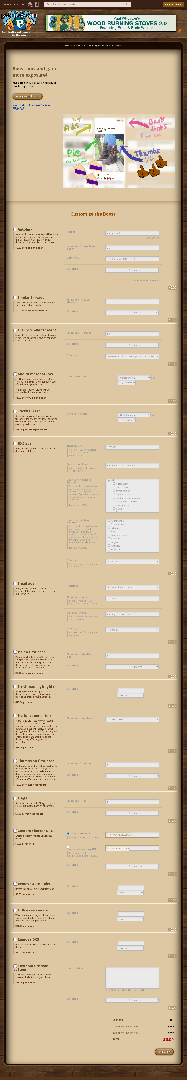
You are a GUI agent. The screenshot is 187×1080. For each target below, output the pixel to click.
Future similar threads (37, 330)
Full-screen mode (33, 910)
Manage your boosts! (27, 96)
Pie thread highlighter (37, 686)
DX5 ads (25, 443)
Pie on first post (31, 652)
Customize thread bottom (30, 968)
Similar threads (31, 297)
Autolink (25, 229)
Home (7, 4)
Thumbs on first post (36, 761)
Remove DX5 (28, 939)
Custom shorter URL (35, 831)
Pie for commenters (35, 716)
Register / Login (173, 4)
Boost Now (164, 1051)
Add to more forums (35, 374)
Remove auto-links (34, 884)
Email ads (26, 583)
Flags (22, 798)
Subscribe (18, 4)
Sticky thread (29, 411)
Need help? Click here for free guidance (32, 106)
